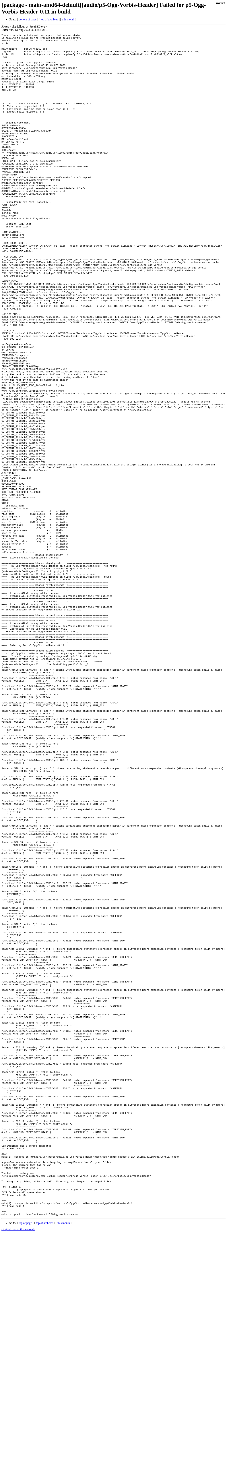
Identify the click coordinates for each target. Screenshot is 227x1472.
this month (68, 19)
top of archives (49, 19)
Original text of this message (18, 1465)
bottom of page (27, 19)
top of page (25, 1459)
